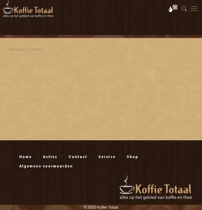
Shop (132, 157)
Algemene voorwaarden (46, 166)
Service (107, 157)
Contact (78, 157)
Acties (50, 157)
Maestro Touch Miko (26, 49)
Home (25, 157)
